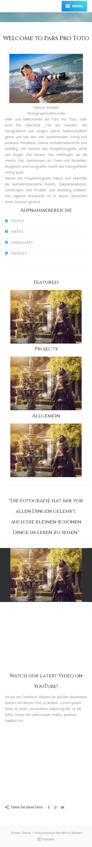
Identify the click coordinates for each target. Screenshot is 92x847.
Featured (46, 282)
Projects (46, 349)
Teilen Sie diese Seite (27, 807)
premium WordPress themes (62, 833)
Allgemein (46, 415)
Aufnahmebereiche (46, 210)
